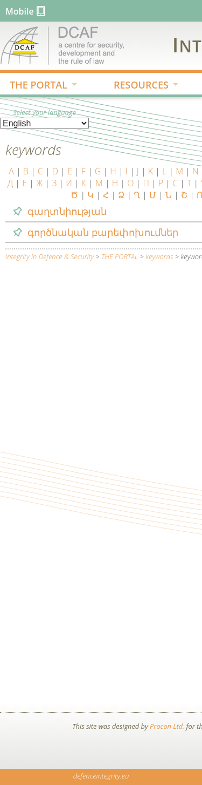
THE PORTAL (35, 85)
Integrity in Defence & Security (49, 256)
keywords (159, 256)
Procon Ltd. (167, 726)
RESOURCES (137, 85)
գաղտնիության (67, 211)
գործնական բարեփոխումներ (102, 232)
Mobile (19, 11)
